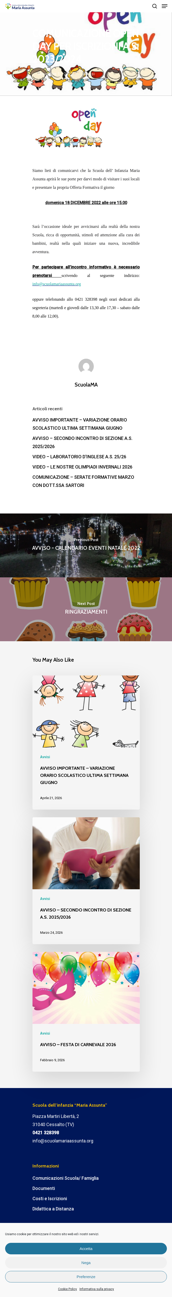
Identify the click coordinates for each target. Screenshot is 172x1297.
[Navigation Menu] (164, 6)
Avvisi (89, 74)
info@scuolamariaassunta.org (62, 1140)
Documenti (43, 1188)
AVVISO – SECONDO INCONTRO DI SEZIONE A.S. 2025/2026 (82, 442)
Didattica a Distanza (53, 1208)
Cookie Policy (67, 1289)
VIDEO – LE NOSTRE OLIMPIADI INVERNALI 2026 (82, 467)
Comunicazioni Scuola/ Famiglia (65, 1178)
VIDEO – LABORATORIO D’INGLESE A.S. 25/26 (79, 456)
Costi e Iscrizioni (49, 1198)
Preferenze (86, 1277)
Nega (86, 1262)
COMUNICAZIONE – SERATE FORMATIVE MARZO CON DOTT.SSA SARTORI (83, 481)
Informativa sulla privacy (96, 1289)
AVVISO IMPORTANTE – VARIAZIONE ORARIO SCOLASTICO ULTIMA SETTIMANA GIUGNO (79, 424)
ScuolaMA (86, 384)
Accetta (85, 1248)
